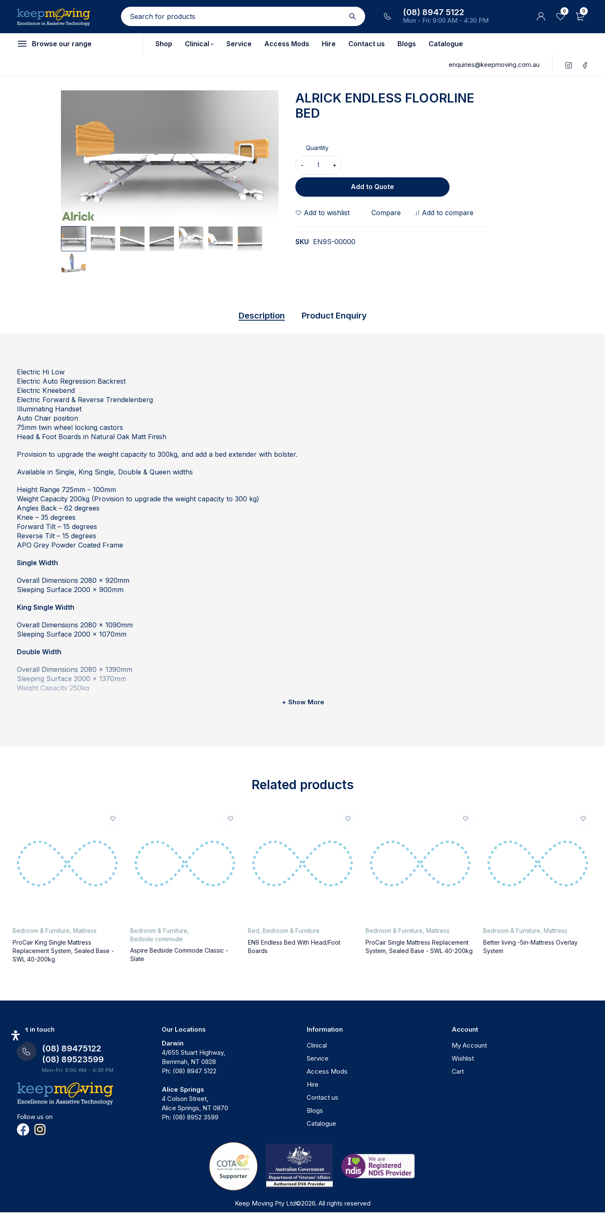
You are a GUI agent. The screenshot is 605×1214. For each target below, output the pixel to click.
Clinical (317, 1047)
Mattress (85, 932)
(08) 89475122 (71, 1050)
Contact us (322, 1099)
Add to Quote (416, 165)
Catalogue (321, 1125)
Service (318, 1060)
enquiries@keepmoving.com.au (494, 64)
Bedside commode (156, 940)
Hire (312, 1086)
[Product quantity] (318, 165)
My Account (469, 1047)
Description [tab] (252, 316)
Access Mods (327, 1073)
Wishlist (463, 1060)
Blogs (315, 1112)
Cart (458, 1073)
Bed (253, 932)
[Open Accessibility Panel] (15, 1035)
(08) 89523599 (73, 1061)
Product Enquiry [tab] (340, 316)
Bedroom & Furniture (41, 932)
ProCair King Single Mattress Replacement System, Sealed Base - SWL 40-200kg (63, 952)
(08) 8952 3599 (195, 1119)
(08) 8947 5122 (433, 12)
